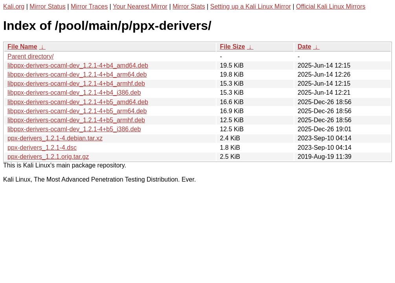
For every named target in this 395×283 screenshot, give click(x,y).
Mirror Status (47, 6)
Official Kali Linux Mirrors (331, 6)
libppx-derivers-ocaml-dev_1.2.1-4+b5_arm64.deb (77, 111)
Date (304, 46)
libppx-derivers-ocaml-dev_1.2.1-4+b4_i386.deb (74, 92)
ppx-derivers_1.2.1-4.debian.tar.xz (55, 138)
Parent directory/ (30, 56)
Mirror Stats (189, 6)
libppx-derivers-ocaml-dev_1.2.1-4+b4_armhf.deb (76, 83)
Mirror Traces (89, 6)
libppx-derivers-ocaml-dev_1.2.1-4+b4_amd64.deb (77, 65)
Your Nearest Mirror (140, 6)
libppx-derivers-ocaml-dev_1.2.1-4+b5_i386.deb (74, 129)
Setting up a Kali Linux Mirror (250, 6)
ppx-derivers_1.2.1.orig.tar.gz (48, 156)
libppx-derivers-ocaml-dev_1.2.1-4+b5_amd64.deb (77, 102)
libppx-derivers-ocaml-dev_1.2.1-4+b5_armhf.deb (76, 120)
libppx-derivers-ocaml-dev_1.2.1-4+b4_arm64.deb (77, 74)
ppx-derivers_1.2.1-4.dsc (42, 147)
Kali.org (13, 6)
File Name (22, 46)
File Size (232, 46)
